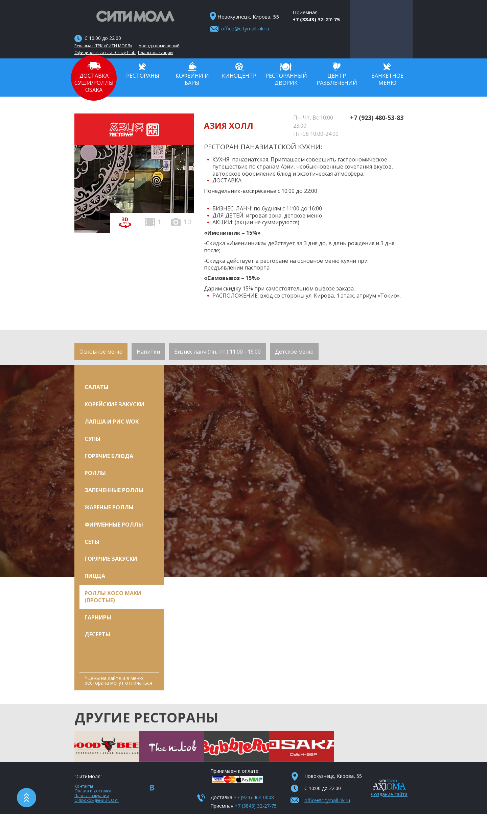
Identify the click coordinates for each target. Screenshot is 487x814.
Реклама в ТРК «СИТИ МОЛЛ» (103, 46)
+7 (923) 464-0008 (254, 797)
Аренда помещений (159, 46)
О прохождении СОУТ (96, 800)
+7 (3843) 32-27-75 (316, 19)
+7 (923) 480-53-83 (376, 117)
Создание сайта (389, 794)
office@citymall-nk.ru (245, 28)
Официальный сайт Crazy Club (105, 53)
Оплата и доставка (92, 791)
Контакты (83, 786)
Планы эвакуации (155, 53)
